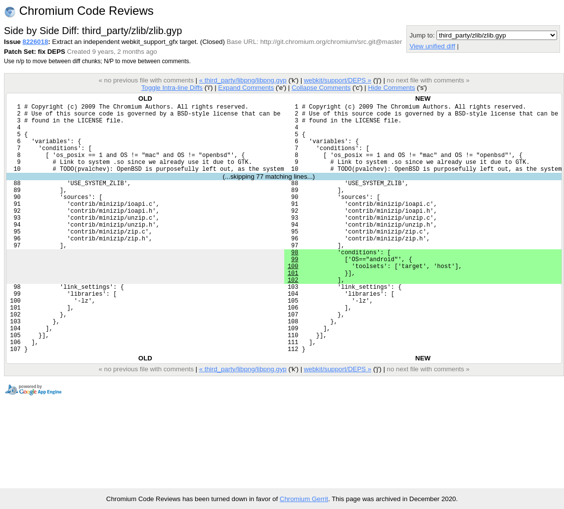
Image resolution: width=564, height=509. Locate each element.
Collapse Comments (321, 87)
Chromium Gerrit (304, 499)
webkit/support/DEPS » (337, 80)
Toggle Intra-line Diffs (172, 87)
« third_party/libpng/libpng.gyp (243, 80)
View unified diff (432, 46)
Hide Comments (391, 87)
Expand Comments (246, 87)
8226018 (35, 41)
